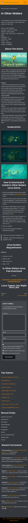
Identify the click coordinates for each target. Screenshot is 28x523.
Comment (5, 313)
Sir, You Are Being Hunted (7, 434)
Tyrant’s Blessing (5, 424)
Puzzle (7, 8)
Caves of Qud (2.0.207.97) (19, 465)
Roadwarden (4, 429)
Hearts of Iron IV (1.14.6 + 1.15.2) (9, 404)
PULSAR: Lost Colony (6, 417)
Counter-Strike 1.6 (6, 380)
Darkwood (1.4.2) (5, 400)
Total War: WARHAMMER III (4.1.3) (10, 407)
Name (4, 332)
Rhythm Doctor (5, 437)
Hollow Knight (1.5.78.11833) (8, 390)
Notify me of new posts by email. (12, 353)
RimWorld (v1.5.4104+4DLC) (8, 384)
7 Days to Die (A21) (14, 482)
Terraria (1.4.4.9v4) (6, 387)
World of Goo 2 (5, 419)
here (12, 213)
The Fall (3, 440)
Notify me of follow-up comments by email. (14, 350)
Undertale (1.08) (5, 397)
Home (2, 8)
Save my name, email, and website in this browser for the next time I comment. (13, 347)
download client (18, 194)
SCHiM (3, 432)
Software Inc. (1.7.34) (11, 501)
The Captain (4, 422)
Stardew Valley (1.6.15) (7, 394)
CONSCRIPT (4, 427)
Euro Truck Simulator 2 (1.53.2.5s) (10, 377)
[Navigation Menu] (25, 2)
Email (4, 338)
